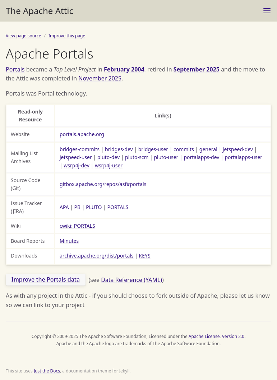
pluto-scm (136, 157)
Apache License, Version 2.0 (216, 336)
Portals (15, 69)
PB (77, 207)
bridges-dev (119, 149)
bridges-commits (80, 149)
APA (64, 207)
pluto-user (166, 157)
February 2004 (124, 69)
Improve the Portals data (45, 279)
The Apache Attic (39, 11)
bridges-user (153, 149)
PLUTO (94, 207)
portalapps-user (243, 157)
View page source (23, 36)
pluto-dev (108, 157)
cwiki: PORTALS (77, 225)
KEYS (145, 255)
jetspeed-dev (238, 149)
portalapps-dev (201, 157)
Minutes (69, 240)
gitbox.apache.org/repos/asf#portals (103, 184)
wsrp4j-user (109, 165)
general (208, 149)
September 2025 (197, 69)
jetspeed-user (76, 157)
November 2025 (99, 78)
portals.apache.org (82, 134)
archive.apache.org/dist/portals (97, 255)
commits (184, 149)
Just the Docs (47, 371)
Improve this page (67, 36)
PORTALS (118, 207)
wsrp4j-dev (76, 165)
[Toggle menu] (267, 11)
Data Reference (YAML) (131, 279)
